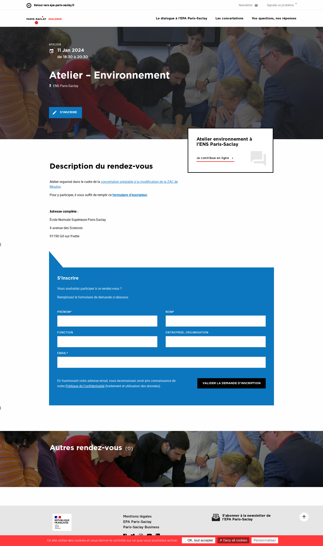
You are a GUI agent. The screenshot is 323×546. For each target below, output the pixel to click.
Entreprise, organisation (187, 332)
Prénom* (64, 312)
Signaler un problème (281, 5)
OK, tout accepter (198, 540)
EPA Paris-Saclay (137, 522)
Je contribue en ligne (215, 158)
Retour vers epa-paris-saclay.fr (50, 5)
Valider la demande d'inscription (231, 383)
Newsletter (248, 5)
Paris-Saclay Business (141, 527)
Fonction (65, 332)
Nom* (170, 312)
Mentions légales (137, 516)
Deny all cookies (233, 540)
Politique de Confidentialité (85, 386)
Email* (62, 353)
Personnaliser (265, 540)
